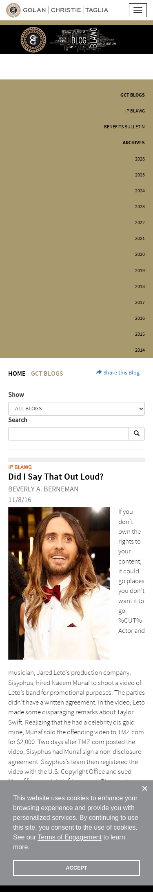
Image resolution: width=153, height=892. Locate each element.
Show (16, 395)
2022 (140, 223)
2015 (140, 334)
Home (17, 374)
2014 (140, 350)
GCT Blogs (132, 95)
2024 (140, 191)
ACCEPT (76, 868)
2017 (140, 303)
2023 (140, 207)
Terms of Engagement (70, 837)
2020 (140, 254)
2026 (140, 159)
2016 (140, 318)
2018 (140, 287)
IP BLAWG (135, 111)
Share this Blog (118, 373)
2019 (140, 271)
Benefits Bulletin (124, 127)
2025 (140, 175)
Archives (134, 142)
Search (17, 420)
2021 (140, 239)
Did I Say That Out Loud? (56, 477)
